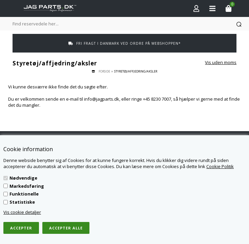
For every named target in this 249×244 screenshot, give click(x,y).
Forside (104, 71)
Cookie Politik (220, 166)
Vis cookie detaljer (22, 212)
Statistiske (22, 202)
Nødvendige (23, 178)
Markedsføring (26, 186)
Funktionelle (24, 194)
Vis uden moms (220, 62)
